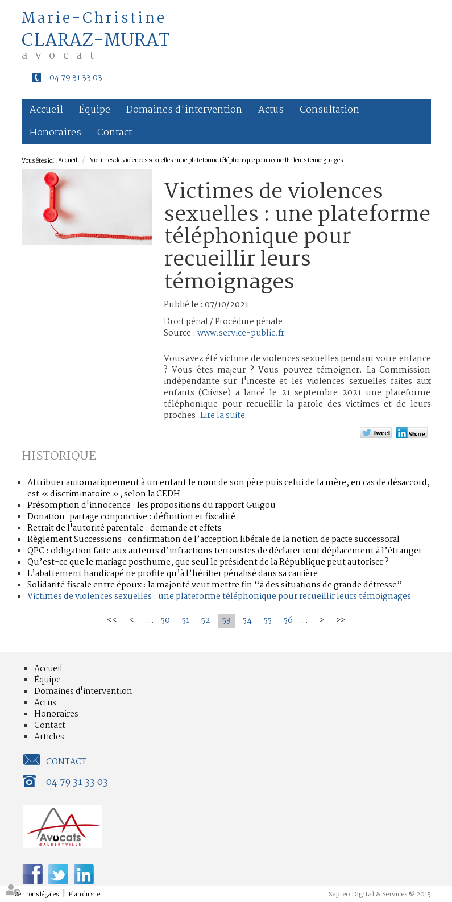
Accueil (46, 110)
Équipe (94, 110)
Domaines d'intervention (184, 110)
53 (226, 620)
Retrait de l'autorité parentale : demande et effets (124, 528)
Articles (49, 737)
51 (185, 620)
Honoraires (55, 132)
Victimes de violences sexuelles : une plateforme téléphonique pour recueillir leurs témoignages (216, 160)
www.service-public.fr (240, 333)
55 (268, 620)
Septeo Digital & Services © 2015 (380, 894)
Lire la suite (222, 416)
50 (165, 620)
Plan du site (84, 895)
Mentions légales (36, 895)
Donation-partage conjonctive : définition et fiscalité (131, 517)
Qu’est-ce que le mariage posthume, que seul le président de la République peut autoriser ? (208, 562)
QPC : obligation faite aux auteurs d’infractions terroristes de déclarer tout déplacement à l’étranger (224, 551)
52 (205, 620)
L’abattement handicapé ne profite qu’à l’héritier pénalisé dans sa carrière (172, 574)
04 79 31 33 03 (75, 78)
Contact (114, 132)
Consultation (329, 110)
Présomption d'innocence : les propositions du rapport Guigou (151, 505)
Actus (271, 110)
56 (288, 620)
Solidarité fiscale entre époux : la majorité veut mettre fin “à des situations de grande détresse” (214, 585)
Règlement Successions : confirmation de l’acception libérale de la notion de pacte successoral (213, 540)
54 (247, 620)
